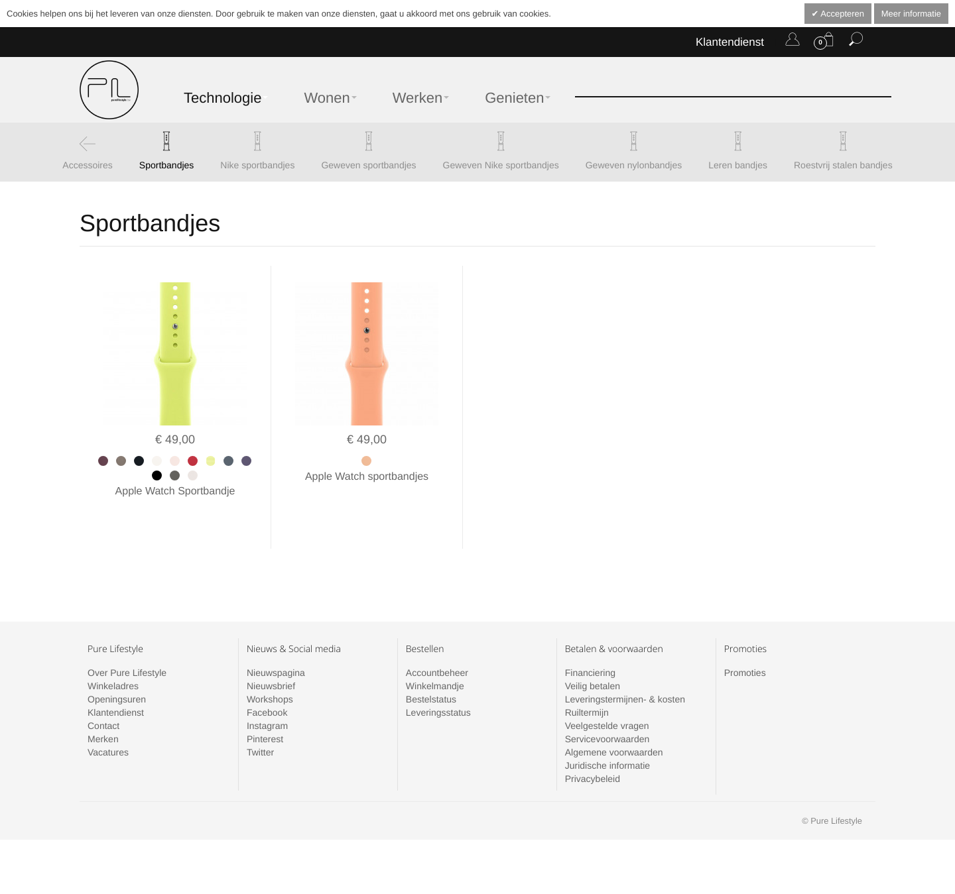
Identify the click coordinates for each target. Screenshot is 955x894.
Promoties (745, 643)
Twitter (260, 723)
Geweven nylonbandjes (634, 165)
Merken (103, 709)
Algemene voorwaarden (614, 723)
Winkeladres (113, 656)
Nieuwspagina (276, 643)
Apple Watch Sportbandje (175, 491)
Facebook (267, 683)
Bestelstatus (431, 670)
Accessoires (87, 165)
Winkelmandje (435, 656)
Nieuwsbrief (271, 656)
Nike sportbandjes (257, 165)
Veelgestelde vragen (607, 696)
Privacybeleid (592, 749)
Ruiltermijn (587, 683)
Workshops (270, 670)
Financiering (590, 643)
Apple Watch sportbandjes (366, 476)
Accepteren (841, 14)
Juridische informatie (607, 736)
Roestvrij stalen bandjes (843, 165)
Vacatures (108, 723)
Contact (103, 696)
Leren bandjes (737, 165)
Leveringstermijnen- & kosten (625, 670)
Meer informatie (911, 14)
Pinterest (265, 709)
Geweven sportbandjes (368, 165)
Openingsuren (117, 670)
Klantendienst (730, 42)
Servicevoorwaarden (607, 709)
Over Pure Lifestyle (127, 643)
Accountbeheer (437, 643)
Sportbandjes (166, 165)
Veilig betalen (592, 656)
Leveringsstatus (438, 683)
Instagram (267, 696)
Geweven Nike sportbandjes (501, 165)
